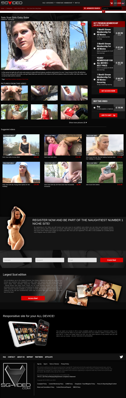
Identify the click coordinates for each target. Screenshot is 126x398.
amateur (19, 77)
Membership (68, 3)
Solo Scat (25, 77)
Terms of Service (54, 362)
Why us (77, 3)
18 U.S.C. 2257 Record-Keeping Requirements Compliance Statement (56, 374)
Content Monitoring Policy (56, 382)
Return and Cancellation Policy (45, 385)
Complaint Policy (42, 382)
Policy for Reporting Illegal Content (107, 382)
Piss (9, 77)
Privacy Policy (65, 362)
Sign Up (39, 362)
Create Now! (111, 258)
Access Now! (33, 296)
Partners (39, 355)
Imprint (30, 355)
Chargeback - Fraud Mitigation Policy (85, 382)
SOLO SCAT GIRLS (19, 8)
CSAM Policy (69, 382)
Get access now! (108, 89)
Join (115, 3)
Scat (6, 77)
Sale (43, 3)
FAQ (4, 355)
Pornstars (59, 3)
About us (21, 355)
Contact (11, 355)
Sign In (45, 362)
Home (2, 8)
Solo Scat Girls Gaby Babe (34, 8)
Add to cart (106, 113)
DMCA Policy (76, 385)
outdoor (13, 77)
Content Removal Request (63, 385)
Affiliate (49, 355)
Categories (50, 3)
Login (119, 3)
